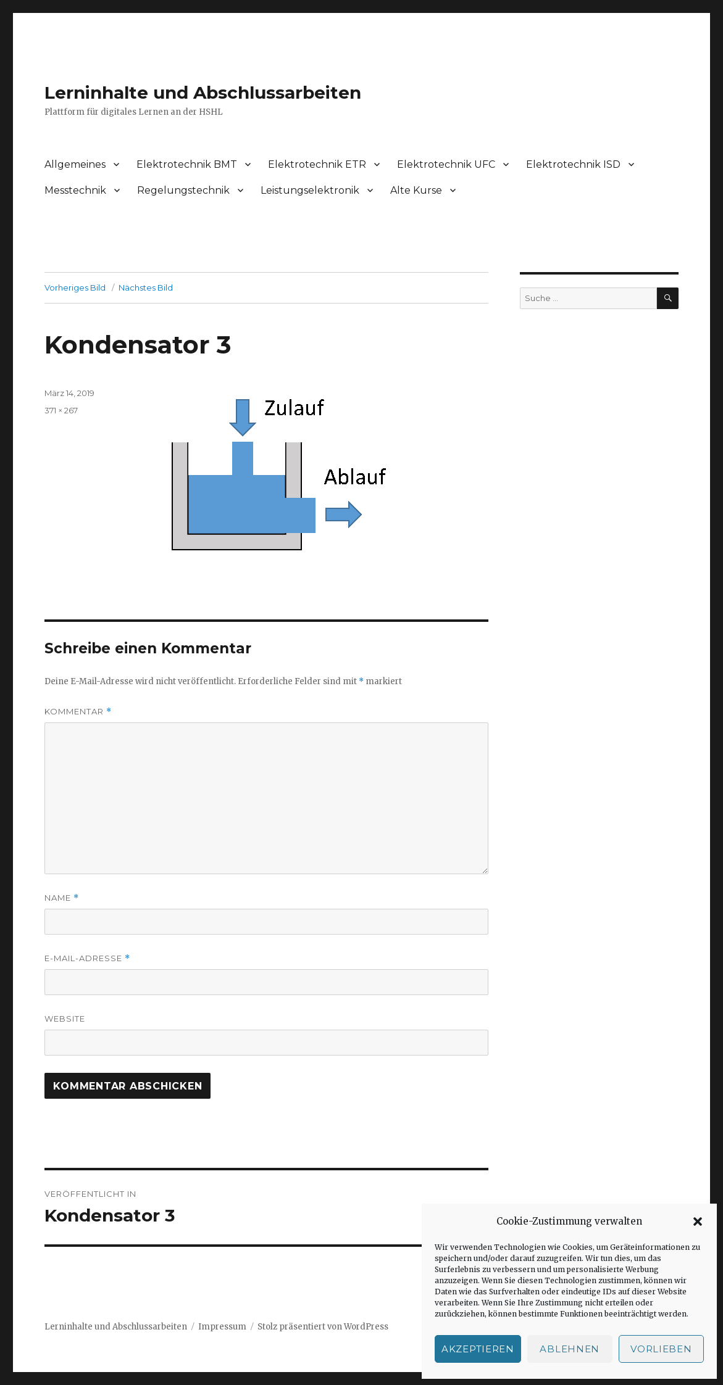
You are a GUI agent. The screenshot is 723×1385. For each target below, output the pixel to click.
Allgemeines (75, 164)
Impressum (222, 1326)
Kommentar (78, 711)
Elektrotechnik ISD (573, 164)
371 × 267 (61, 410)
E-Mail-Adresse (87, 958)
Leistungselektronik (310, 190)
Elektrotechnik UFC (446, 164)
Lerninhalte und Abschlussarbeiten (202, 92)
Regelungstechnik (183, 190)
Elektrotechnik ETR (317, 164)
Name (61, 898)
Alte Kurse (416, 190)
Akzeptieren (477, 1349)
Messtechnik (75, 190)
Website (64, 1018)
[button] (698, 1221)
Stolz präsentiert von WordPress (322, 1326)
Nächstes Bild (146, 287)
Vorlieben (661, 1349)
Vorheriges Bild (75, 287)
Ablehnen (570, 1349)
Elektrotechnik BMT (186, 164)
